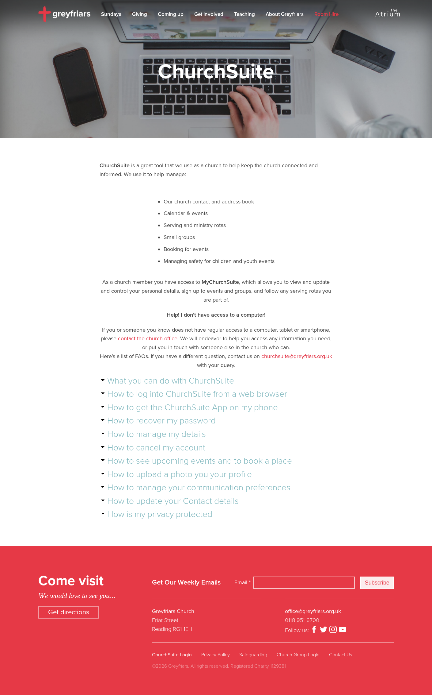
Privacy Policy (215, 655)
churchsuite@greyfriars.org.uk (296, 356)
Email (242, 582)
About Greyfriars (285, 14)
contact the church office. (148, 338)
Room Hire (326, 14)
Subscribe (377, 583)
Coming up (171, 14)
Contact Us (340, 655)
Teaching (244, 14)
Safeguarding (253, 655)
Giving (139, 14)
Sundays (111, 14)
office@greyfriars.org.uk (313, 611)
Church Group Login (298, 655)
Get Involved (208, 14)
